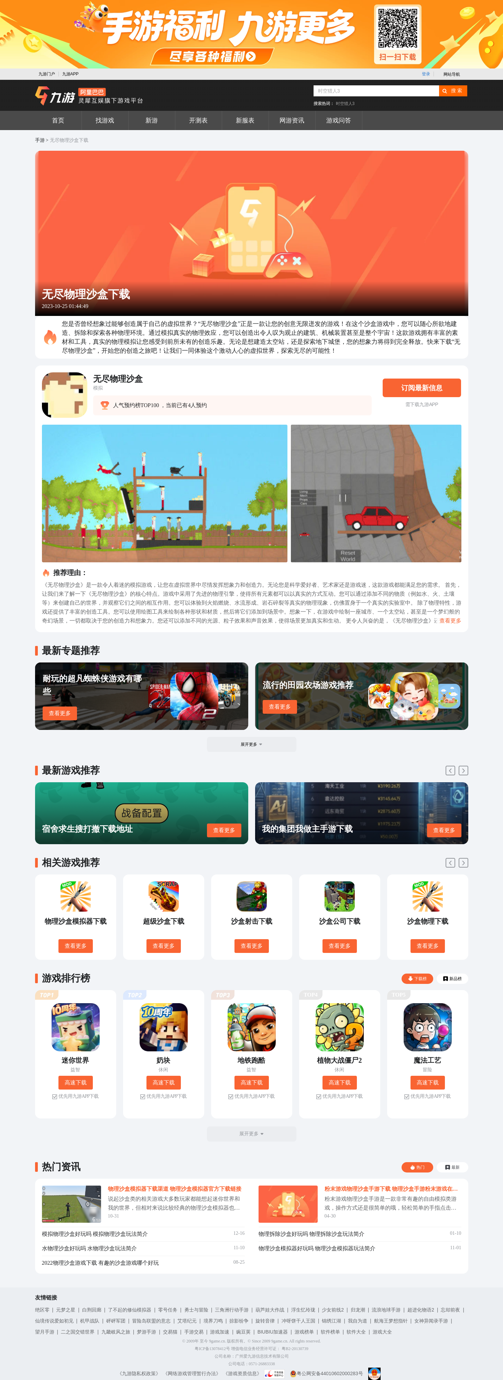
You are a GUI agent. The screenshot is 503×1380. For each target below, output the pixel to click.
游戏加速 (219, 1332)
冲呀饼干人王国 (298, 1321)
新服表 (245, 120)
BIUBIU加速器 (273, 1332)
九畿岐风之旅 (115, 1332)
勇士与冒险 (196, 1310)
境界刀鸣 (213, 1321)
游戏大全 (382, 1332)
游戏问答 (338, 120)
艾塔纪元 (187, 1321)
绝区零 (42, 1310)
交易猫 (170, 1332)
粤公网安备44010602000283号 (326, 1373)
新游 (151, 120)
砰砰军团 (115, 1321)
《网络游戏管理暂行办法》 (192, 1373)
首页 (58, 120)
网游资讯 (292, 120)
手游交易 (194, 1332)
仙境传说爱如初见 (54, 1321)
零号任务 (167, 1310)
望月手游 (44, 1332)
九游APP (70, 74)
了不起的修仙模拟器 (129, 1310)
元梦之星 (65, 1310)
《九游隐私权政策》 (139, 1373)
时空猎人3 (345, 103)
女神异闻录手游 (431, 1321)
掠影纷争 (239, 1321)
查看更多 (60, 713)
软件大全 (356, 1332)
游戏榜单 (304, 1332)
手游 (40, 140)
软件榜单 (330, 1332)
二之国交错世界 (78, 1332)
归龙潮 (358, 1310)
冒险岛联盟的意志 (151, 1321)
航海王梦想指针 (391, 1321)
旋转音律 (265, 1321)
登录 (426, 74)
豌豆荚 (243, 1332)
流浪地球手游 (386, 1310)
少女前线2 (333, 1310)
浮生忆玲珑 (303, 1310)
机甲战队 (89, 1321)
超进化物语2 (420, 1310)
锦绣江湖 (331, 1321)
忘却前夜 (450, 1310)
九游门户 (47, 74)
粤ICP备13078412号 (212, 1348)
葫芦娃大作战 (269, 1310)
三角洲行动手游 (232, 1310)
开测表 (198, 120)
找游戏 (105, 120)
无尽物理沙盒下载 (69, 140)
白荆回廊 (91, 1310)
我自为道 (357, 1321)
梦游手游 (146, 1332)
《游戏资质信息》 (242, 1373)
